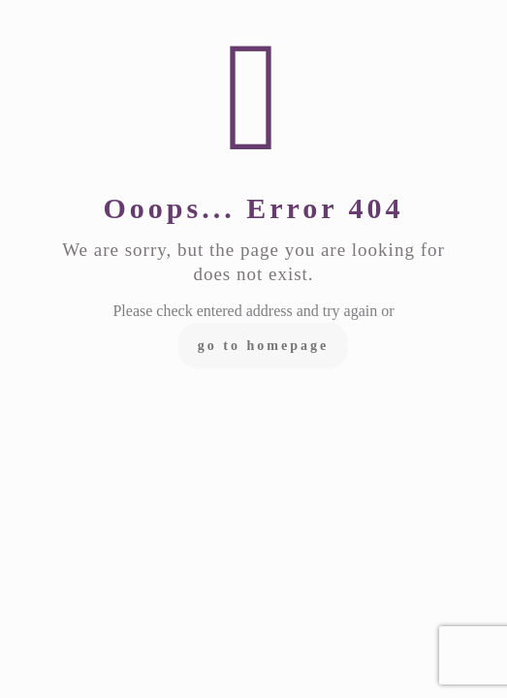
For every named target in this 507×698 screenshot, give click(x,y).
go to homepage (263, 345)
